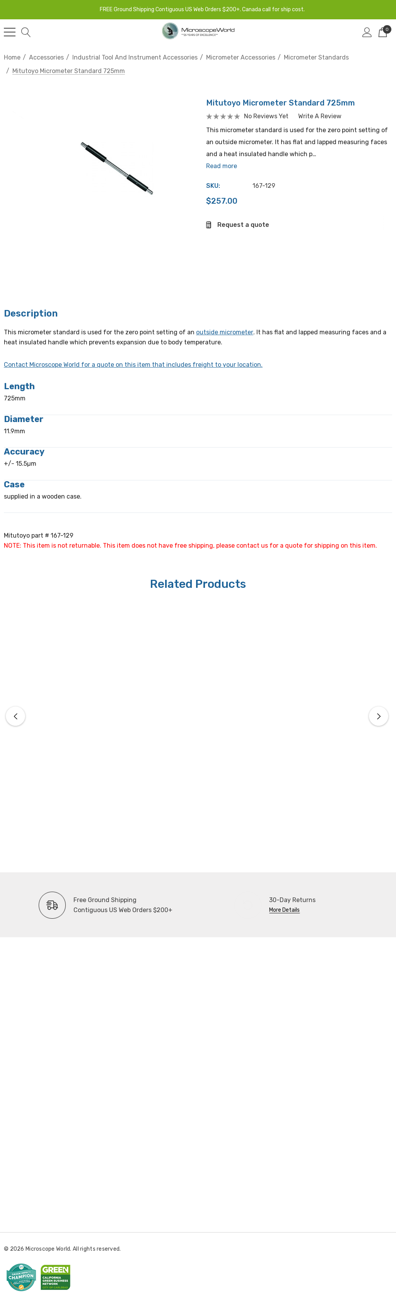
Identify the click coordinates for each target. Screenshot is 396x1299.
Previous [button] (15, 716)
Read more (225, 168)
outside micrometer (224, 332)
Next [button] (378, 716)
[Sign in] (367, 32)
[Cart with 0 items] (382, 32)
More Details (284, 910)
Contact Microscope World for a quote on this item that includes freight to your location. (133, 364)
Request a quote (247, 227)
